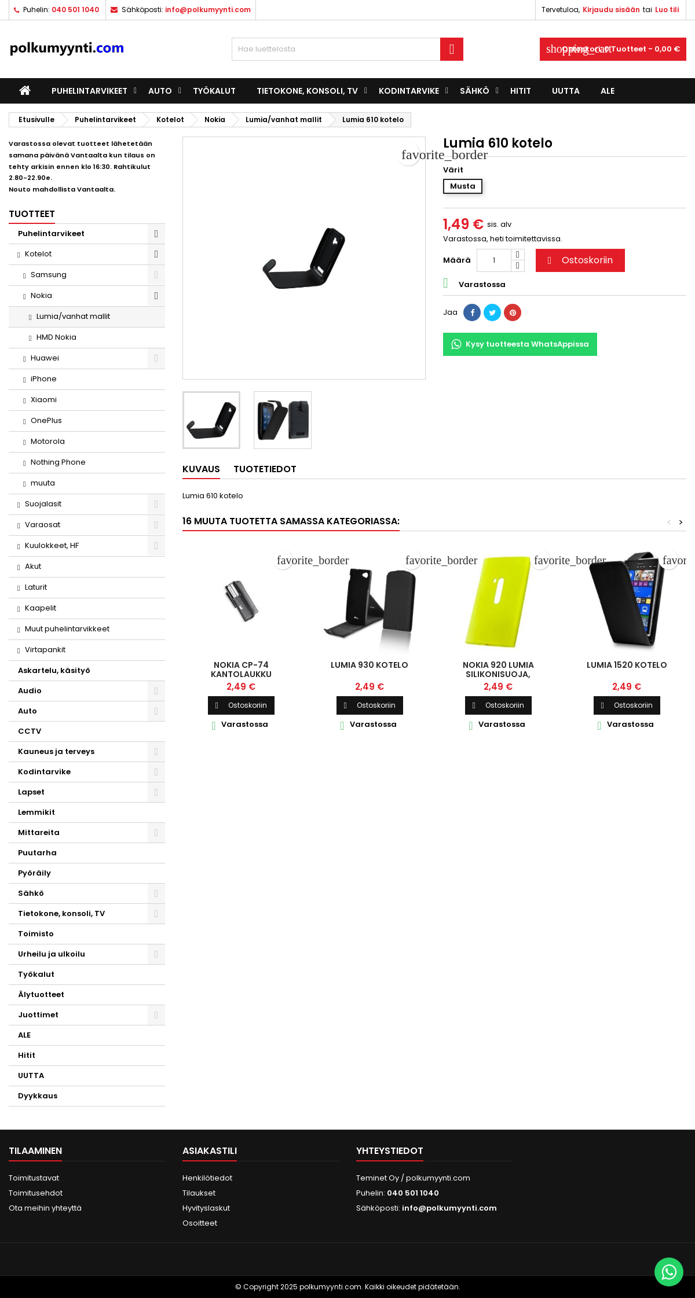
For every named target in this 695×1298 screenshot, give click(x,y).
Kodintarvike (409, 91)
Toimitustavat (34, 1177)
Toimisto (36, 933)
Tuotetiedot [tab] (265, 469)
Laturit (36, 587)
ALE (607, 91)
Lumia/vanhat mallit (73, 316)
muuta (43, 482)
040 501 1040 (75, 9)
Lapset (31, 791)
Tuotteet (32, 213)
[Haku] (347, 49)
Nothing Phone (58, 462)
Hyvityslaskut (206, 1208)
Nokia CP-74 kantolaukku (241, 669)
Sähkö (474, 91)
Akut (33, 566)
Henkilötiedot (207, 1177)
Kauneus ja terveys (56, 751)
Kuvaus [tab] (201, 469)
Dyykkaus (37, 1095)
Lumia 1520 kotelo (627, 665)
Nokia (41, 295)
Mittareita (39, 832)
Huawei (45, 357)
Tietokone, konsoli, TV (307, 91)
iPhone (44, 378)
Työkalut (214, 91)
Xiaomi (44, 399)
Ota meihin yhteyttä (45, 1208)
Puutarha (37, 852)
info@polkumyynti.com (208, 9)
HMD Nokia (56, 337)
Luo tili (667, 9)
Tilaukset (198, 1192)
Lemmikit (36, 812)
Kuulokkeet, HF (52, 545)
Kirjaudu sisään (611, 9)
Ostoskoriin (578, 260)
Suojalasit (43, 503)
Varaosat (42, 524)
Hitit (520, 91)
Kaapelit (40, 607)
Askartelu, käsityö (54, 670)
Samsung (49, 274)
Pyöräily (34, 872)
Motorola (48, 441)
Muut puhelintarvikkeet (67, 628)
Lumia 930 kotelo (369, 665)
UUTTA (566, 91)
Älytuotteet (41, 994)
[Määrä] (494, 260)
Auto (160, 91)
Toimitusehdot (36, 1192)
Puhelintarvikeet (89, 91)
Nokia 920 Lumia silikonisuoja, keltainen (498, 674)
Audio (30, 690)
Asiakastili (209, 1150)
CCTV (29, 731)
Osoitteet (199, 1223)
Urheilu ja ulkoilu (51, 953)
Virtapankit (45, 649)
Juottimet (38, 1014)
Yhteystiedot (389, 1150)
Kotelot (38, 253)
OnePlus (46, 420)
